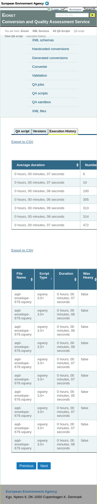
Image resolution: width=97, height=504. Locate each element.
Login (55, 9)
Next (44, 466)
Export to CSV (22, 142)
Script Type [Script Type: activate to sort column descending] (44, 275)
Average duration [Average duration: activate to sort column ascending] (31, 165)
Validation (39, 75)
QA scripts (40, 93)
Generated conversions (50, 58)
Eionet (25, 31)
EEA (25, 3)
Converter (39, 67)
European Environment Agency (31, 491)
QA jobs (38, 84)
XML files (39, 111)
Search (89, 9)
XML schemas (43, 40)
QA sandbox (41, 102)
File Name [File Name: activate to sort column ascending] (21, 275)
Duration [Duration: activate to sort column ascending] (66, 273)
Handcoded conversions (50, 49)
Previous (26, 466)
